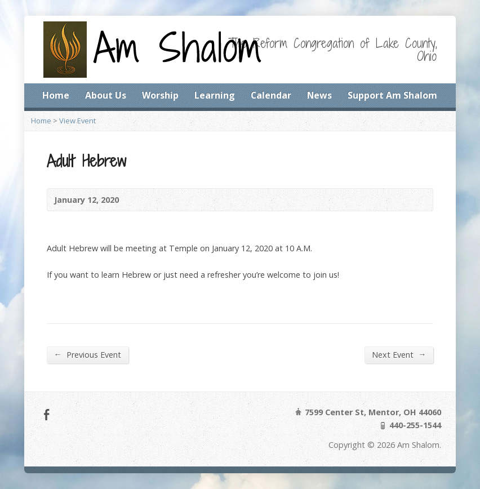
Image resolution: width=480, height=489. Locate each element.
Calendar (271, 95)
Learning (214, 95)
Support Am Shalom (392, 95)
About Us (105, 95)
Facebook (46, 414)
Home (55, 95)
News (319, 95)
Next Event (399, 354)
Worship (160, 95)
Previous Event (87, 354)
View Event (77, 120)
